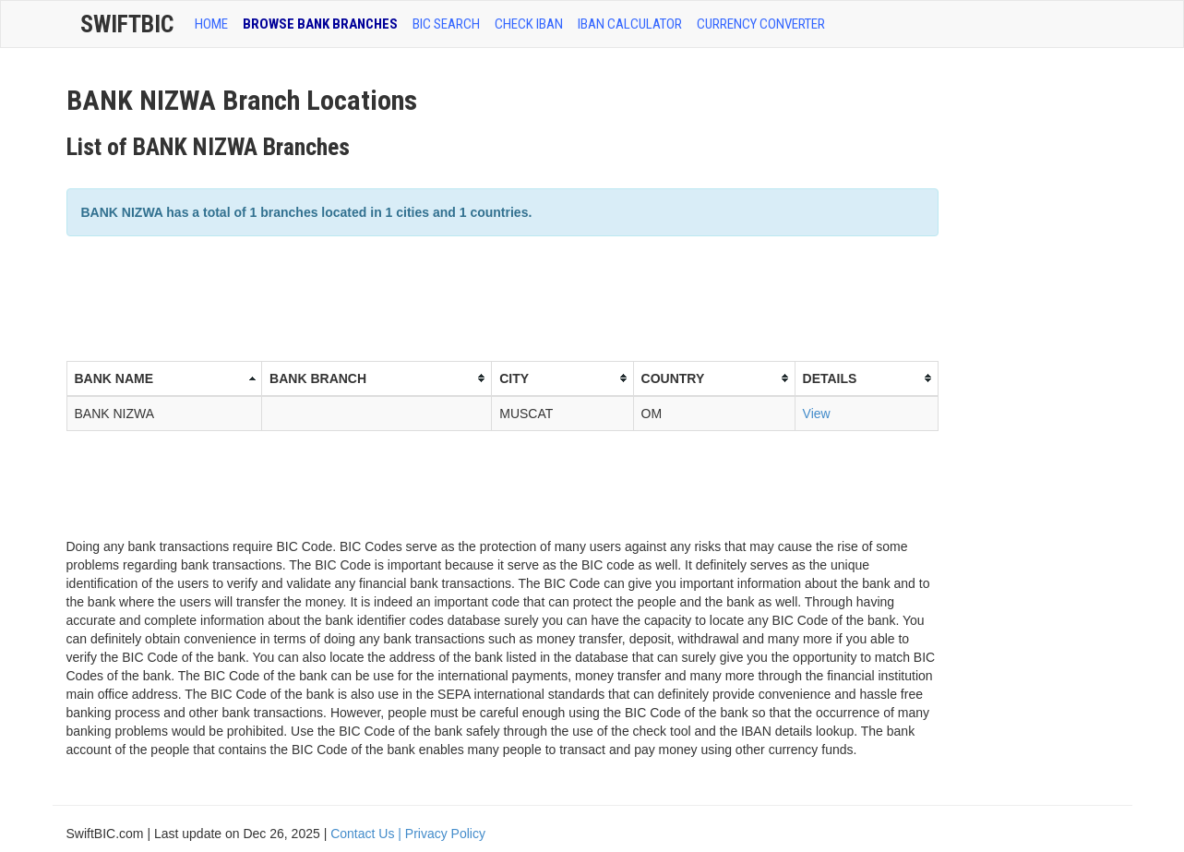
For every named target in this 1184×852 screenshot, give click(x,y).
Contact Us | (367, 833)
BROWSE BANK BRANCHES (320, 24)
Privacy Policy (445, 833)
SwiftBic (126, 24)
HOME (211, 24)
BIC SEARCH (446, 24)
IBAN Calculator (630, 24)
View (817, 413)
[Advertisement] (402, 296)
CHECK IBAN (529, 24)
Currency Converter (761, 24)
